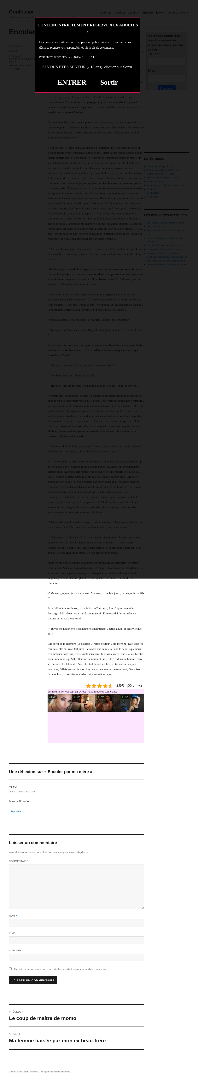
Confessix (14, 1071)
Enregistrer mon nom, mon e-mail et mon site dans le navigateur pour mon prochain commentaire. (60, 969)
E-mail (14, 933)
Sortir (109, 82)
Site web (15, 950)
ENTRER (71, 82)
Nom (13, 915)
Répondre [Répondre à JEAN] (15, 811)
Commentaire (20, 861)
